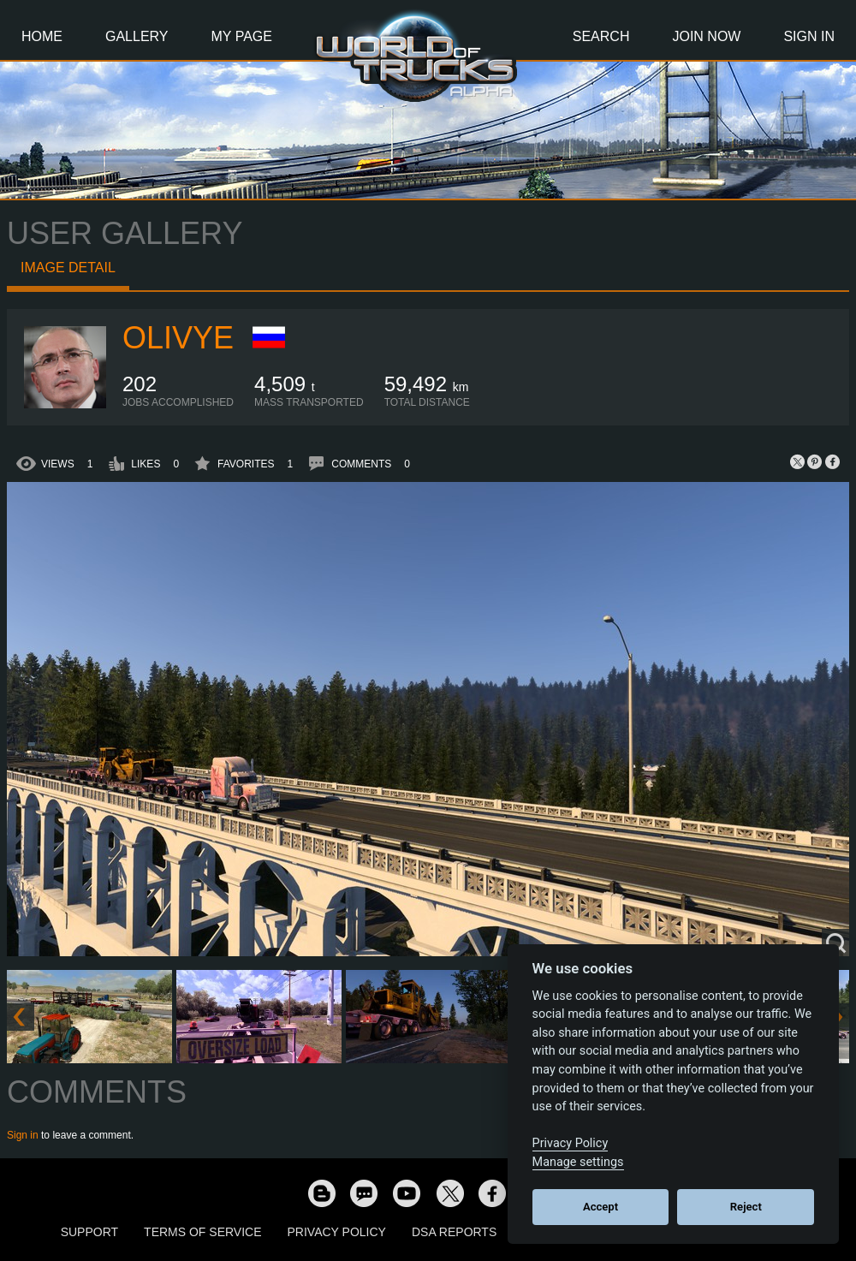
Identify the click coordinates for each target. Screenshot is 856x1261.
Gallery (137, 36)
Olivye (178, 337)
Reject (746, 1206)
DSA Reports (454, 1232)
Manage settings (578, 1162)
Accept (600, 1206)
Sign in (23, 1135)
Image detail (68, 267)
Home (41, 36)
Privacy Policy (337, 1232)
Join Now (706, 36)
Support (89, 1232)
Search (601, 36)
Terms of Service (202, 1232)
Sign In (809, 36)
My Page (241, 36)
